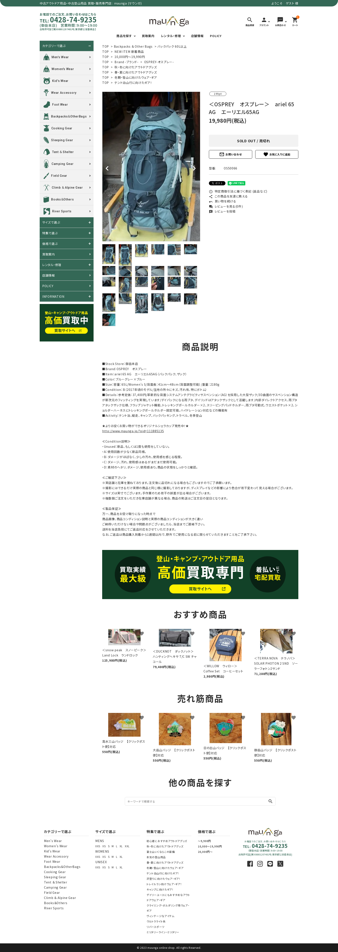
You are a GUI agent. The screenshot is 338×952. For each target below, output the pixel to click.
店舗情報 (197, 36)
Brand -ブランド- (126, 62)
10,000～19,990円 (210, 846)
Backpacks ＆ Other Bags (133, 46)
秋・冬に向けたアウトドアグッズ (135, 67)
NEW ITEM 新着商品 (129, 51)
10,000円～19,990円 (129, 57)
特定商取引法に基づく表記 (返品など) (238, 191)
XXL (127, 846)
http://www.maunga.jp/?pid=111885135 (133, 431)
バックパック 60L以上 (172, 46)
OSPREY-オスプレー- (159, 62)
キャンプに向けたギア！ (160, 889)
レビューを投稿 (222, 211)
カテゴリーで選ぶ (54, 46)
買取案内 (148, 36)
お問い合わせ (230, 154)
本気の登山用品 (156, 857)
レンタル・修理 (171, 36)
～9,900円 (204, 841)
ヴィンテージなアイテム (160, 916)
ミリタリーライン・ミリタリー (163, 932)
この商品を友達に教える (228, 196)
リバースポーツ (155, 927)
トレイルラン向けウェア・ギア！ (164, 884)
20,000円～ (205, 851)
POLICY (215, 36)
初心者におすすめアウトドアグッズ (167, 841)
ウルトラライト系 (156, 921)
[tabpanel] (151, 166)
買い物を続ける (222, 201)
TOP (105, 46)
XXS (97, 846)
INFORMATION (53, 296)
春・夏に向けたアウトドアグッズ (135, 72)
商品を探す (124, 36)
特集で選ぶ (50, 233)
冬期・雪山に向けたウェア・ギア (135, 77)
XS (104, 846)
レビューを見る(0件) (226, 206)
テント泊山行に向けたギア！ (133, 82)
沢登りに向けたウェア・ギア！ (163, 878)
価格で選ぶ (50, 243)
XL (121, 846)
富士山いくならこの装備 (161, 851)
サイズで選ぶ (51, 222)
